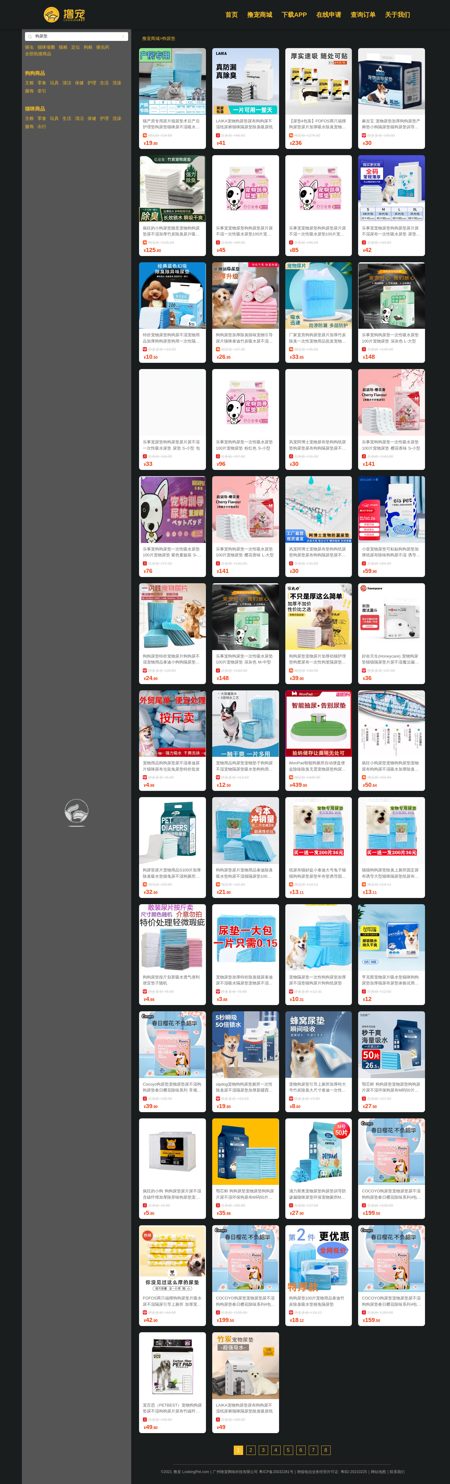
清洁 (66, 82)
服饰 (29, 90)
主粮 (29, 82)
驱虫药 (102, 47)
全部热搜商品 (38, 53)
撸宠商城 (259, 14)
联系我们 (397, 1472)
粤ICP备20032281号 (276, 1472)
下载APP (294, 14)
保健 (79, 82)
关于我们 (397, 14)
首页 (231, 14)
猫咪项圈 (46, 47)
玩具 (54, 82)
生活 (104, 82)
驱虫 (29, 47)
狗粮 (88, 47)
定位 (75, 47)
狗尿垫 (168, 38)
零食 (42, 82)
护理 (92, 82)
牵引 (42, 90)
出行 (42, 126)
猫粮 (63, 47)
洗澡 (116, 82)
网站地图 (378, 1472)
